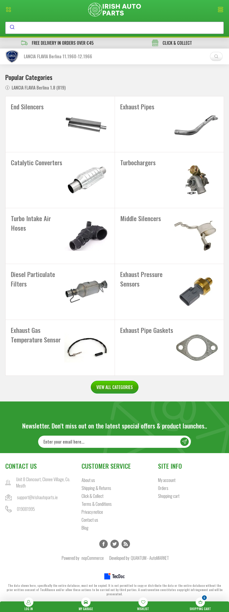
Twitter (115, 544)
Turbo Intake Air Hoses (31, 223)
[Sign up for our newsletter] (114, 442)
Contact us (90, 520)
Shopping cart (168, 496)
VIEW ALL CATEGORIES (114, 387)
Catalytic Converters (36, 162)
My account (167, 480)
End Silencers (27, 106)
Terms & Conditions (97, 504)
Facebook (103, 544)
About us (88, 480)
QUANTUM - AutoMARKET (150, 558)
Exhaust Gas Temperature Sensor (36, 334)
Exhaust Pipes (137, 106)
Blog (85, 528)
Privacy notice (92, 512)
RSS (126, 544)
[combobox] (114, 28)
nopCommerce (93, 558)
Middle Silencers (140, 218)
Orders (163, 488)
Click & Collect (93, 496)
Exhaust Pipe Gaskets (146, 330)
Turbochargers (138, 162)
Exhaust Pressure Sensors (141, 278)
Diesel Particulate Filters (33, 278)
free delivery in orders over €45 (57, 43)
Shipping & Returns (96, 488)
